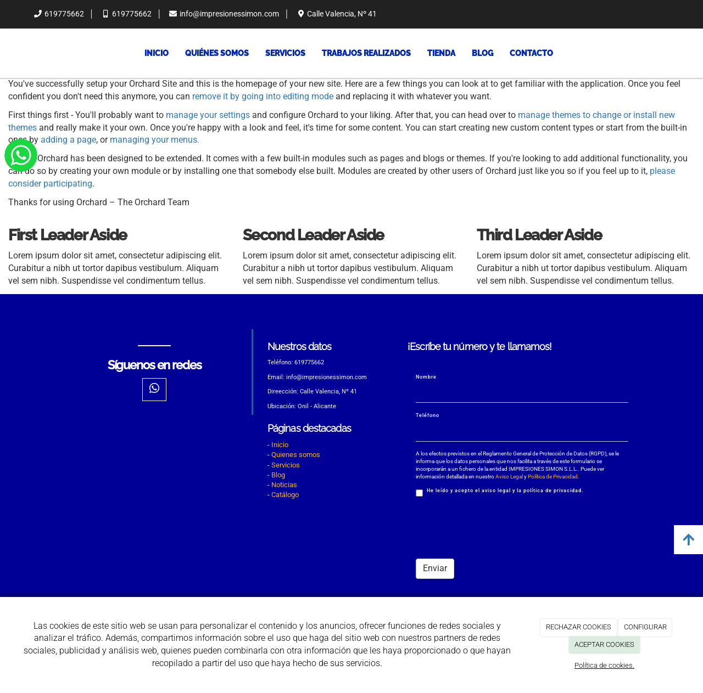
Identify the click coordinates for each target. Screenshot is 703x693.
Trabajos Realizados (366, 53)
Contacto (531, 53)
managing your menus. (154, 139)
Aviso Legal (509, 477)
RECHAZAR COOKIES (578, 627)
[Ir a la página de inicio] (21, 53)
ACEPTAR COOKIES (604, 644)
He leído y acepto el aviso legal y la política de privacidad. (500, 492)
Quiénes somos (217, 53)
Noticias (284, 485)
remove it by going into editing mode (262, 96)
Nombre (426, 377)
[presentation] (499, 529)
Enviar (435, 568)
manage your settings (208, 115)
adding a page (68, 139)
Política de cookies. (604, 665)
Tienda (441, 53)
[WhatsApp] (154, 389)
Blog (482, 53)
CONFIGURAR (645, 627)
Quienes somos (295, 454)
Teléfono (427, 415)
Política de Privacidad (553, 477)
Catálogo (285, 495)
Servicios (285, 53)
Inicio (156, 53)
